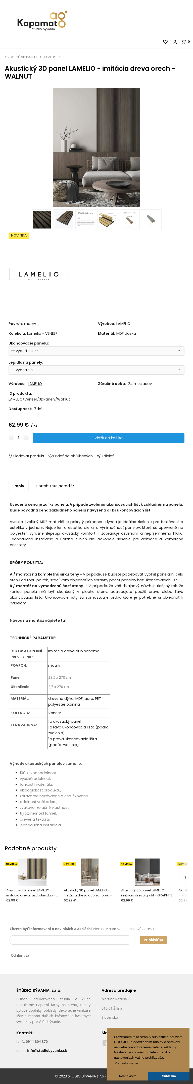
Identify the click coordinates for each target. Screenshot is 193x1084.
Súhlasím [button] (169, 1076)
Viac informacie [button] (126, 1063)
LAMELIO (50, 57)
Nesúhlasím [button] (127, 1076)
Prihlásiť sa (153, 939)
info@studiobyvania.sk (47, 1050)
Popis (19, 485)
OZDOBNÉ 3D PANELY (21, 57)
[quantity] (19, 438)
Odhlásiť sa (20, 955)
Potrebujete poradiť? (55, 485)
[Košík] (187, 41)
